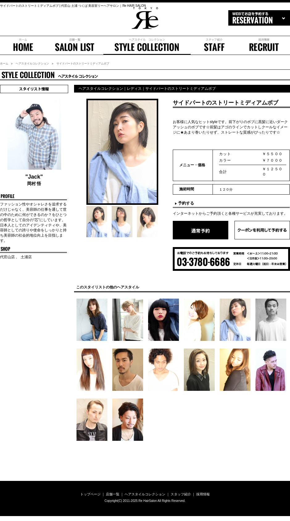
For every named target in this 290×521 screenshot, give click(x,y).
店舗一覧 (74, 45)
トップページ (90, 494)
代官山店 (8, 257)
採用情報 (264, 45)
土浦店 (25, 257)
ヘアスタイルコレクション (32, 63)
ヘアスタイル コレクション (147, 45)
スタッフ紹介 (214, 45)
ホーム (23, 45)
